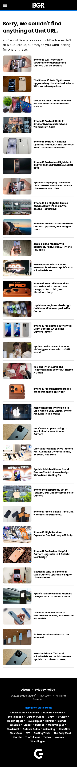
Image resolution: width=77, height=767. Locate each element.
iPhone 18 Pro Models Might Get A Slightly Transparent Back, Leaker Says (53, 165)
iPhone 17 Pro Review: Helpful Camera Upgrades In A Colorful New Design (52, 554)
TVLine (47, 737)
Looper (27, 725)
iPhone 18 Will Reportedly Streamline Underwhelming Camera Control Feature (50, 62)
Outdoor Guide (31, 729)
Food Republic (15, 716)
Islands (62, 721)
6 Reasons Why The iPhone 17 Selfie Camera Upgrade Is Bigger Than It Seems (53, 574)
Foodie (59, 712)
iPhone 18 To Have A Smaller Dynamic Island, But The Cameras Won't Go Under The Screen (54, 144)
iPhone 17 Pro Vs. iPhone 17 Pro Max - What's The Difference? (54, 513)
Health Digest (15, 721)
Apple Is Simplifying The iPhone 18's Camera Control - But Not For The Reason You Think (53, 185)
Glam (51, 716)
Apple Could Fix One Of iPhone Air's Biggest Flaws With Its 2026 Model (52, 349)
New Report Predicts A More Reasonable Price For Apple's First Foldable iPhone (53, 267)
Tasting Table (42, 733)
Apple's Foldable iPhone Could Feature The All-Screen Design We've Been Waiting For (51, 472)
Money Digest (56, 725)
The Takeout (32, 737)
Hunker (49, 721)
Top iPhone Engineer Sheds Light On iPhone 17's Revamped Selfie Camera (52, 308)
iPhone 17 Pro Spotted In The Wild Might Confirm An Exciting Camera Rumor (53, 329)
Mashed (39, 725)
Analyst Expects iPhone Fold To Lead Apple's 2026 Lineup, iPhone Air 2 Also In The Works (53, 411)
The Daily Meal (62, 733)
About (25, 690)
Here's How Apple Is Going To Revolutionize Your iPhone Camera (50, 431)
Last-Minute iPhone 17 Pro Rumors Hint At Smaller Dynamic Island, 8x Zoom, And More (53, 451)
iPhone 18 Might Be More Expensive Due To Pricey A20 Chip (53, 534)
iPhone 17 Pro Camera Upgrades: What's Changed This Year (52, 390)
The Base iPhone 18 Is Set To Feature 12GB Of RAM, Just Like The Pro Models (54, 615)
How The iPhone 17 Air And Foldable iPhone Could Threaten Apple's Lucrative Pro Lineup (52, 656)
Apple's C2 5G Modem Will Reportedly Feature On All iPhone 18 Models (53, 247)
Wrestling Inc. (38, 741)
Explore (47, 712)
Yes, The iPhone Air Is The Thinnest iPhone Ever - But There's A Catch (53, 370)
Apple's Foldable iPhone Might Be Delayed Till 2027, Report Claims (53, 595)
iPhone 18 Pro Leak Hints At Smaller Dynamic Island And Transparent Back (50, 124)
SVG (28, 733)
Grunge (62, 716)
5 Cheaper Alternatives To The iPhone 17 (51, 636)
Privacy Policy (45, 690)
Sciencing (49, 729)
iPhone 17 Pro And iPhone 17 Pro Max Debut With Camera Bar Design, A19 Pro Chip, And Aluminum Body (51, 288)
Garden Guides (35, 716)
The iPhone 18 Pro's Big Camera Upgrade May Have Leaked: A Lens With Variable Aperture (54, 83)
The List (17, 737)
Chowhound (17, 712)
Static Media (27, 696)
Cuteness (33, 712)
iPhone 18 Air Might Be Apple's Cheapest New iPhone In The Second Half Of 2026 (51, 206)
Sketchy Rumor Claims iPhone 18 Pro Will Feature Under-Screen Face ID (52, 103)
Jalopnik (15, 725)
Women (59, 737)
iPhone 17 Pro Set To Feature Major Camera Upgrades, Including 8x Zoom (53, 226)
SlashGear (16, 733)
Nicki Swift (13, 729)
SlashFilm (64, 729)
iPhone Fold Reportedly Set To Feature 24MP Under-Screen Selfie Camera (54, 492)
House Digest (34, 721)
